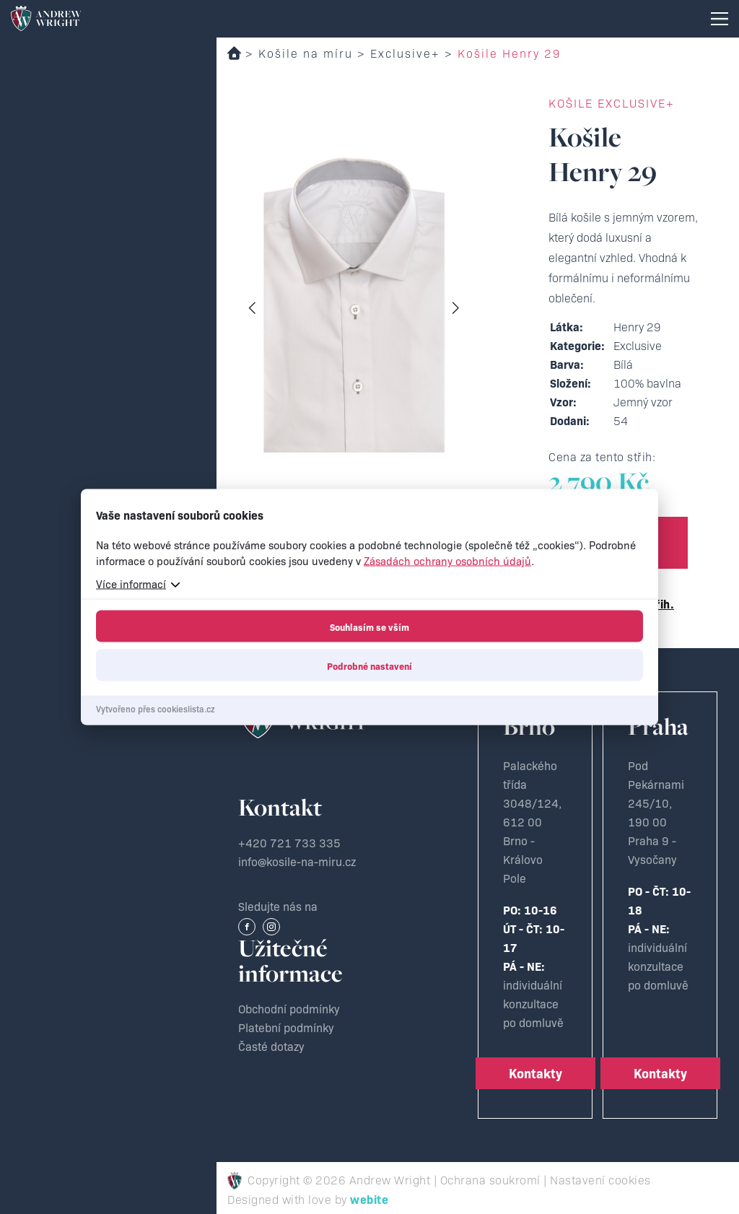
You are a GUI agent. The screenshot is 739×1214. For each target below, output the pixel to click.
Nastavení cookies (600, 1179)
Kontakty (535, 1073)
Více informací (131, 583)
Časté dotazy (271, 1046)
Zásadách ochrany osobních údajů (447, 560)
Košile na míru (305, 53)
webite (369, 1199)
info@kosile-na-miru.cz (297, 861)
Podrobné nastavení (369, 665)
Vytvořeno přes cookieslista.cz (155, 708)
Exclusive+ (405, 53)
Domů (234, 53)
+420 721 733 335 (289, 842)
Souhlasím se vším (369, 626)
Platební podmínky (286, 1027)
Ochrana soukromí (490, 1179)
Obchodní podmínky (289, 1008)
